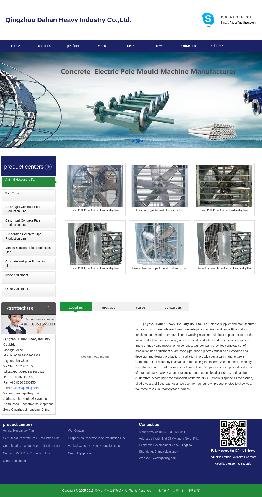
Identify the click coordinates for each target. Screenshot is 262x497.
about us (44, 46)
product (73, 46)
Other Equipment (14, 461)
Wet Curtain (13, 193)
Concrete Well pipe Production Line (25, 263)
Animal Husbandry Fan (20, 179)
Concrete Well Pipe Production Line (27, 453)
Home (15, 46)
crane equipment (16, 275)
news (159, 46)
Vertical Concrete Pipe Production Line (28, 250)
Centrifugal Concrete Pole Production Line (22, 209)
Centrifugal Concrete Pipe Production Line (22, 223)
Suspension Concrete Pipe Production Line (23, 236)
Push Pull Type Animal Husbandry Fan (95, 188)
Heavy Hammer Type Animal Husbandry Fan (159, 246)
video (102, 46)
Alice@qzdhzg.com (243, 22)
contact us (188, 46)
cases (130, 46)
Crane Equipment (80, 453)
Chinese (217, 46)
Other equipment (16, 288)
